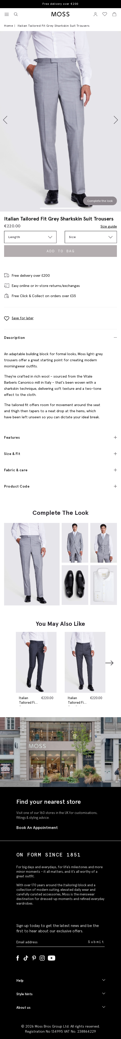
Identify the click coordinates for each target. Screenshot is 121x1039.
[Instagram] (42, 957)
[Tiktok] (25, 957)
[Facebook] (17, 957)
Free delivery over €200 (60, 4)
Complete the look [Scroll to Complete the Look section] (100, 201)
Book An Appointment (37, 827)
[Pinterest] (34, 957)
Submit (96, 942)
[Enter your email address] (51, 942)
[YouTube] (51, 957)
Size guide (109, 226)
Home (8, 25)
